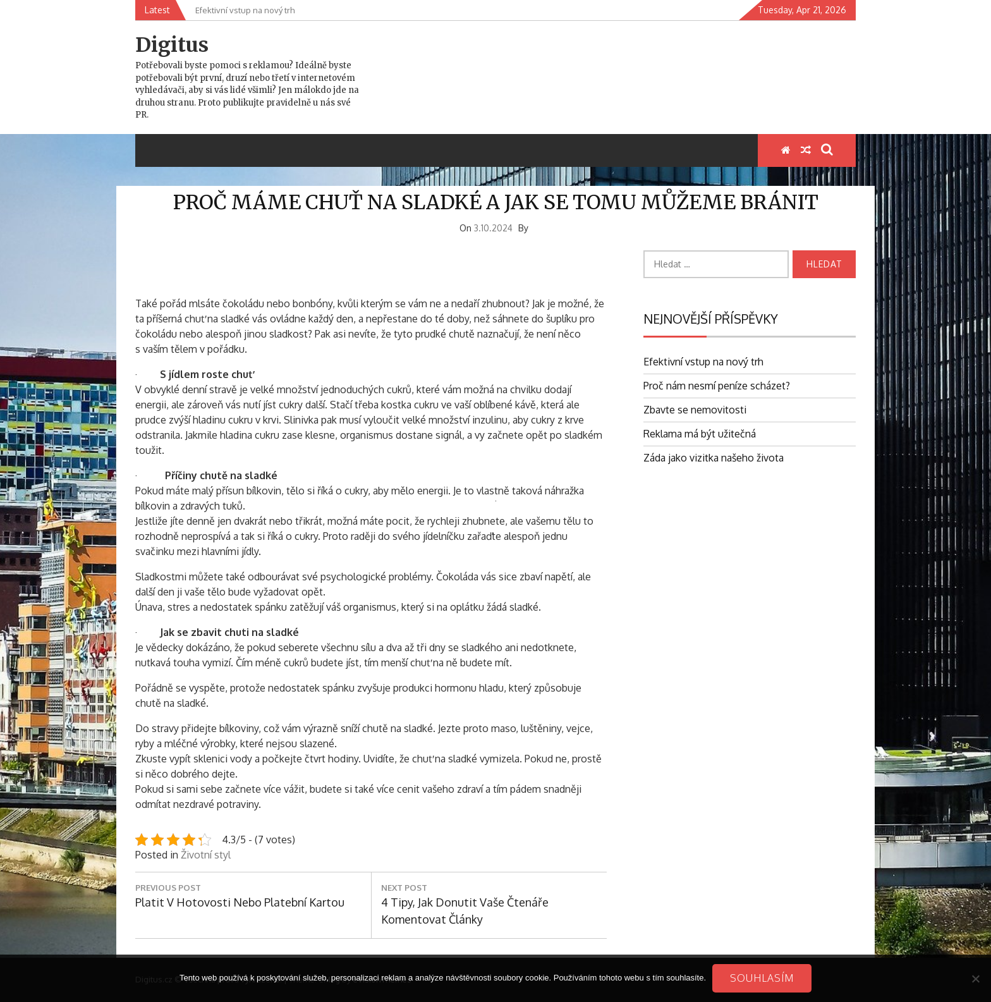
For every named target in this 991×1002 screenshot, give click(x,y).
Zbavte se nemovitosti (694, 409)
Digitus (172, 45)
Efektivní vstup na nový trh (703, 361)
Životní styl (206, 854)
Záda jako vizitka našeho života (713, 457)
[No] (975, 978)
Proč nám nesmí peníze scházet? (716, 385)
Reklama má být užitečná (699, 433)
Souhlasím (762, 978)
